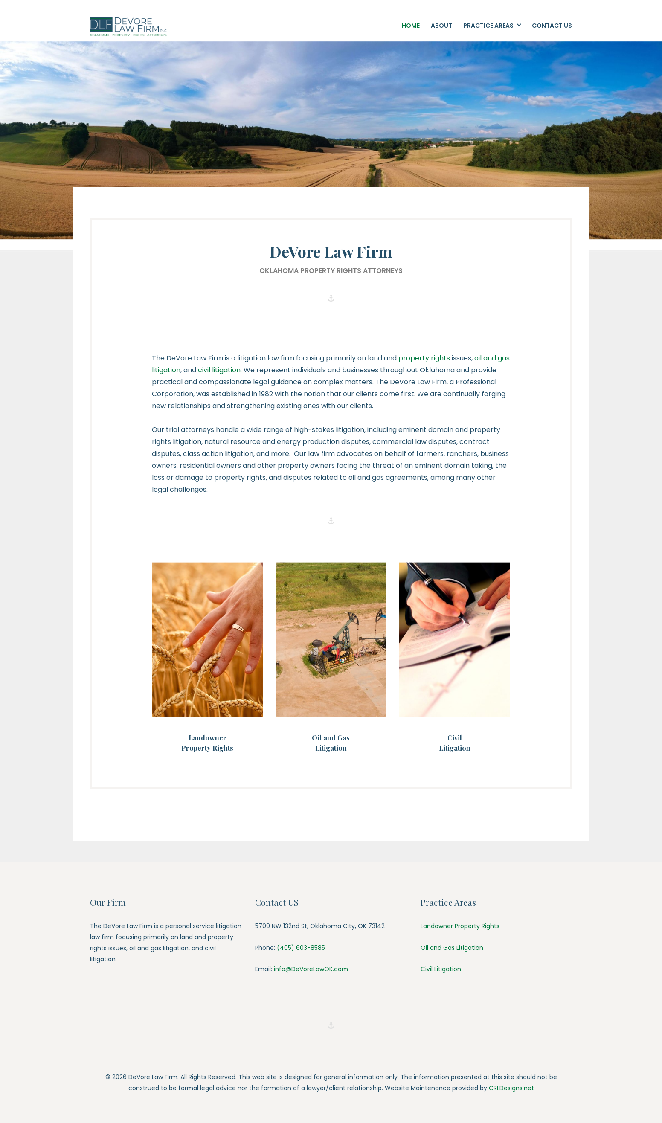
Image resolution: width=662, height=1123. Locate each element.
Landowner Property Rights (460, 926)
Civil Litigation (441, 969)
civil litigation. (221, 370)
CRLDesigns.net (511, 1088)
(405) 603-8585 (300, 947)
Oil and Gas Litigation (452, 947)
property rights (423, 358)
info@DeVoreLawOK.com (311, 969)
